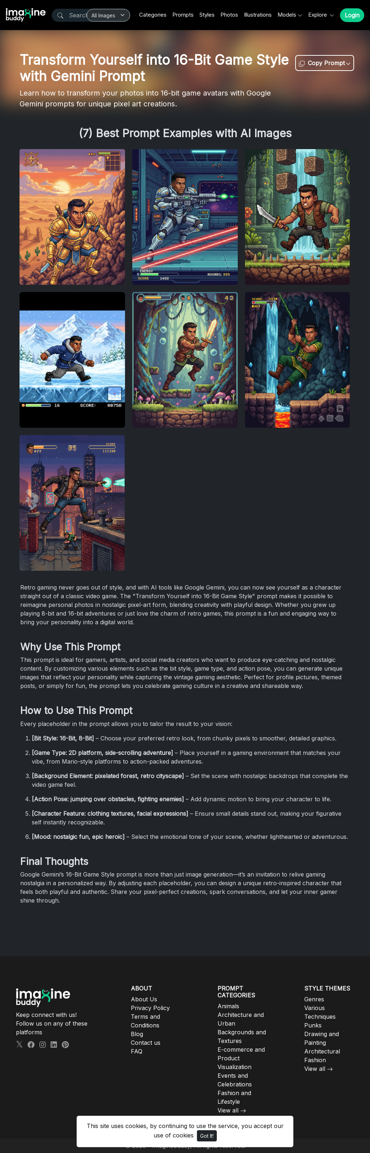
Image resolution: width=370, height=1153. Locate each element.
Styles (207, 14)
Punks (313, 1025)
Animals (228, 1006)
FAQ (136, 1051)
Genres (314, 999)
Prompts (183, 14)
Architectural (322, 1051)
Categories (153, 14)
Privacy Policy (150, 1007)
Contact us (145, 1042)
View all (228, 1110)
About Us (144, 999)
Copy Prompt (322, 63)
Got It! (207, 1136)
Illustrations (258, 14)
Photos (229, 14)
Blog (137, 1034)
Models (287, 14)
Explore (318, 14)
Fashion (315, 1060)
